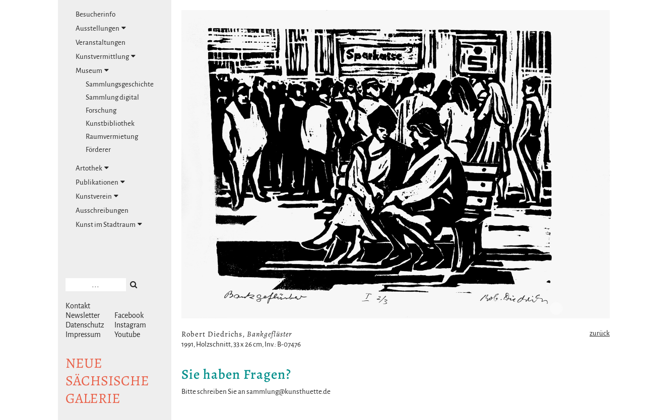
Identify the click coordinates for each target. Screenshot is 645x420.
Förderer (98, 149)
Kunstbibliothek (110, 123)
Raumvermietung (112, 136)
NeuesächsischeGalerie (107, 381)
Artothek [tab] (92, 168)
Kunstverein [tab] (97, 196)
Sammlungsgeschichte (120, 84)
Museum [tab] (92, 70)
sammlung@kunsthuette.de (288, 391)
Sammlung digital (112, 97)
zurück (600, 333)
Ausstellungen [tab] (101, 28)
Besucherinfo (95, 14)
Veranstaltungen (100, 42)
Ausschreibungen (102, 210)
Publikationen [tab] (100, 182)
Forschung (101, 110)
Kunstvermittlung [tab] (106, 56)
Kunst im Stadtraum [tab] (109, 224)
